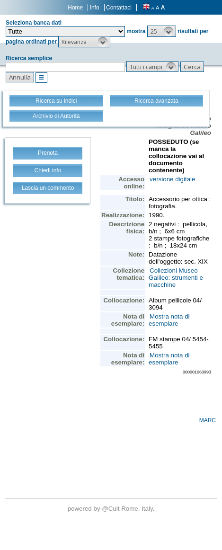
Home (75, 7)
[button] (161, 31)
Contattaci (119, 7)
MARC (207, 420)
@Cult (111, 508)
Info (94, 7)
